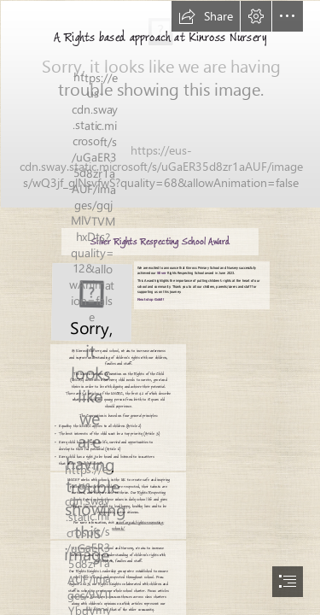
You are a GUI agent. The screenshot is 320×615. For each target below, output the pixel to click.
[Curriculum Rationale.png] (160, 103)
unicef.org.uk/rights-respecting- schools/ (138, 524)
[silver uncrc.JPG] (90, 301)
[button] (206, 16)
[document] (160, 307)
